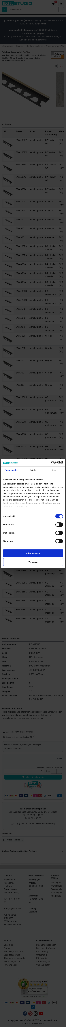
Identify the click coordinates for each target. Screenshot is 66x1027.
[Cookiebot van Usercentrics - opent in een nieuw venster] (51, 462)
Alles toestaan (33, 553)
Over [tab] (54, 470)
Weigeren (33, 562)
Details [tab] (33, 470)
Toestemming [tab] (11, 470)
